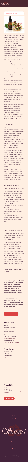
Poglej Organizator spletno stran (13, 357)
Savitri (10, 456)
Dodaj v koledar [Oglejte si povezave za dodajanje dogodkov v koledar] (11, 314)
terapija (16, 342)
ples (12, 342)
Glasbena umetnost (9, 338)
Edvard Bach (7, 342)
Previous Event (10, 398)
